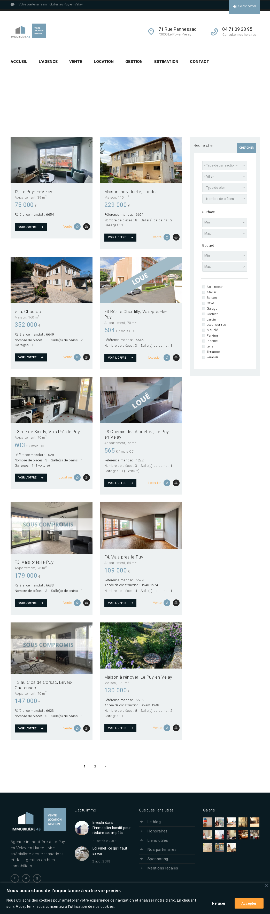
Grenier (212, 314)
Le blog (154, 821)
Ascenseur (215, 287)
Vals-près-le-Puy (37, 562)
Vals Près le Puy (64, 431)
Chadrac (32, 311)
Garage (212, 308)
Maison (110, 197)
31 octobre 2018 (104, 841)
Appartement (25, 197)
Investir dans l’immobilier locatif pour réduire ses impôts (111, 828)
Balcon (212, 298)
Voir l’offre (27, 226)
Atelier (212, 292)
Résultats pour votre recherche (177, 91)
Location (154, 357)
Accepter (249, 903)
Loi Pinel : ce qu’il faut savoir (109, 850)
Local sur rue (216, 325)
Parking (212, 335)
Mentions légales (163, 868)
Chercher (246, 147)
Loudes (150, 191)
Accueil (141, 91)
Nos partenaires (162, 849)
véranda (213, 357)
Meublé (212, 330)
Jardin (211, 319)
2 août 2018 (101, 861)
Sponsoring (158, 859)
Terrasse (213, 352)
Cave (210, 303)
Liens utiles (158, 840)
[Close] (266, 885)
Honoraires (158, 831)
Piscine (212, 341)
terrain (212, 346)
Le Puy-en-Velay (36, 191)
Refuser (218, 903)
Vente (67, 226)
